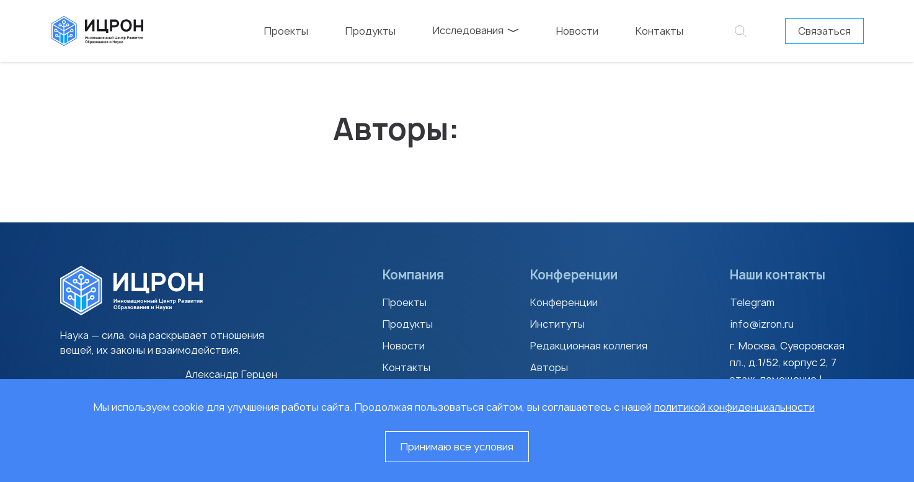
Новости (577, 31)
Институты (557, 324)
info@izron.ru (762, 324)
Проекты (286, 31)
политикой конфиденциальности (734, 407)
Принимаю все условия (457, 447)
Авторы (549, 367)
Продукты (370, 31)
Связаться (824, 31)
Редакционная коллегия (588, 346)
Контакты (659, 31)
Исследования (476, 30)
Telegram (752, 302)
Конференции (564, 302)
